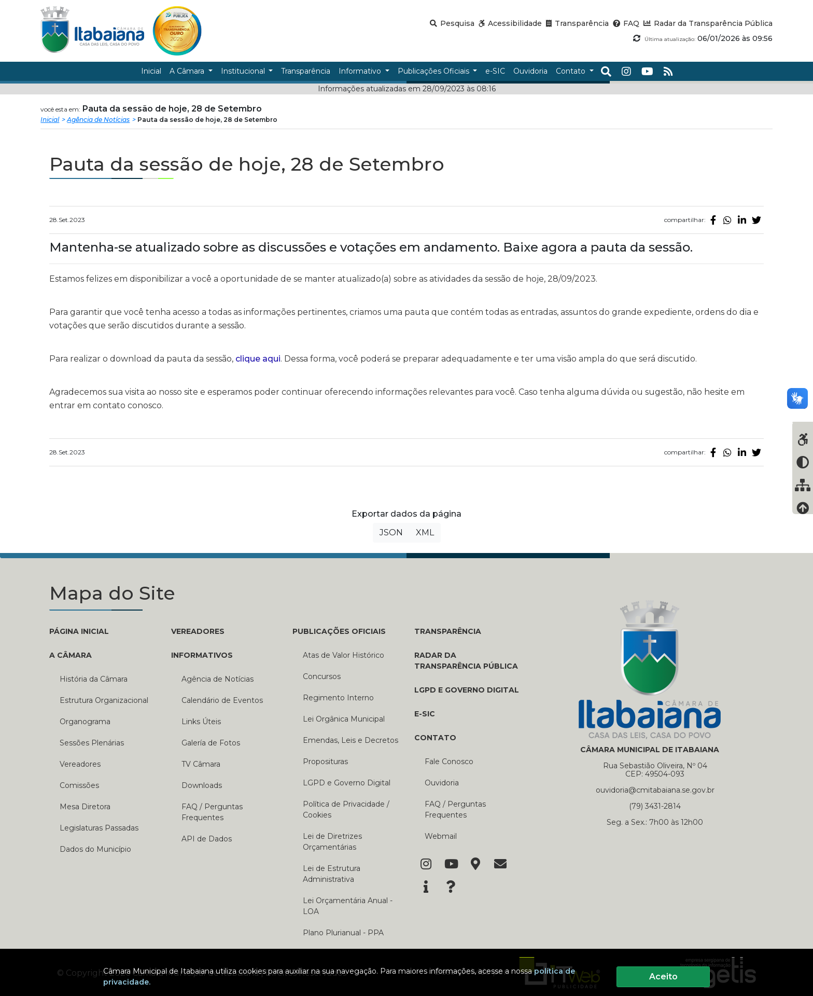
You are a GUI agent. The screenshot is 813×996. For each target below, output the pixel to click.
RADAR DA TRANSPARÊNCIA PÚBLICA (466, 661)
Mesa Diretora (85, 806)
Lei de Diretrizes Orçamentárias (332, 842)
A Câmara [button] (188, 71)
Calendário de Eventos (222, 700)
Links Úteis (201, 721)
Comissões (79, 785)
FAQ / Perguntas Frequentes (212, 812)
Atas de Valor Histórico (343, 655)
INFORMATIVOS (202, 655)
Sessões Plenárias (92, 743)
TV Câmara (200, 764)
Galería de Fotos (210, 743)
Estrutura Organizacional (104, 700)
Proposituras (325, 761)
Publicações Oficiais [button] (434, 71)
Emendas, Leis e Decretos (350, 740)
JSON (391, 532)
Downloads (201, 785)
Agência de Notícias (98, 119)
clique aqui (258, 359)
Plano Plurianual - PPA (343, 932)
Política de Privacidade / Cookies (346, 809)
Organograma (85, 721)
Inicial (49, 119)
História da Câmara (94, 679)
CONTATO (435, 737)
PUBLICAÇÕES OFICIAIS (339, 631)
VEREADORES (198, 631)
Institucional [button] (244, 71)
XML (425, 532)
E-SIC (424, 713)
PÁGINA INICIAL (79, 631)
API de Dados (206, 838)
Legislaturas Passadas (99, 828)
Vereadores (80, 764)
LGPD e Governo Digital (346, 782)
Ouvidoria (442, 782)
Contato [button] (571, 71)
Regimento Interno (338, 697)
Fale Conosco (449, 761)
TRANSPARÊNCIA (447, 631)
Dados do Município (95, 849)
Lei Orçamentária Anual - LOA (348, 906)
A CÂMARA (70, 655)
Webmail (441, 836)
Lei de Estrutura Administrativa (331, 874)
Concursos (322, 676)
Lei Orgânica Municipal (344, 719)
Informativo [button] (361, 71)
